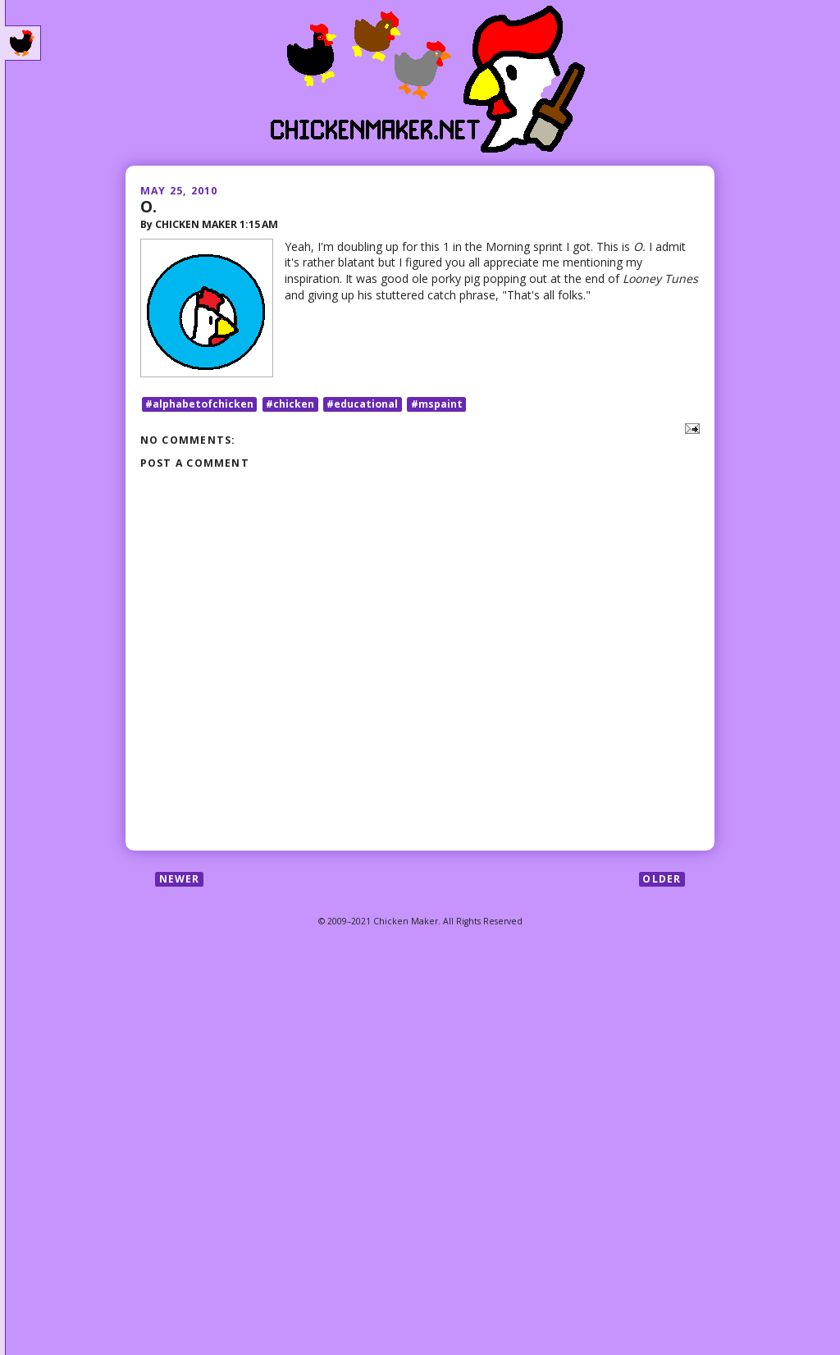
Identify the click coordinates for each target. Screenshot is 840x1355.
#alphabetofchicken (199, 404)
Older (661, 879)
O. (148, 206)
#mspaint (437, 404)
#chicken (290, 404)
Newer (179, 879)
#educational (362, 404)
